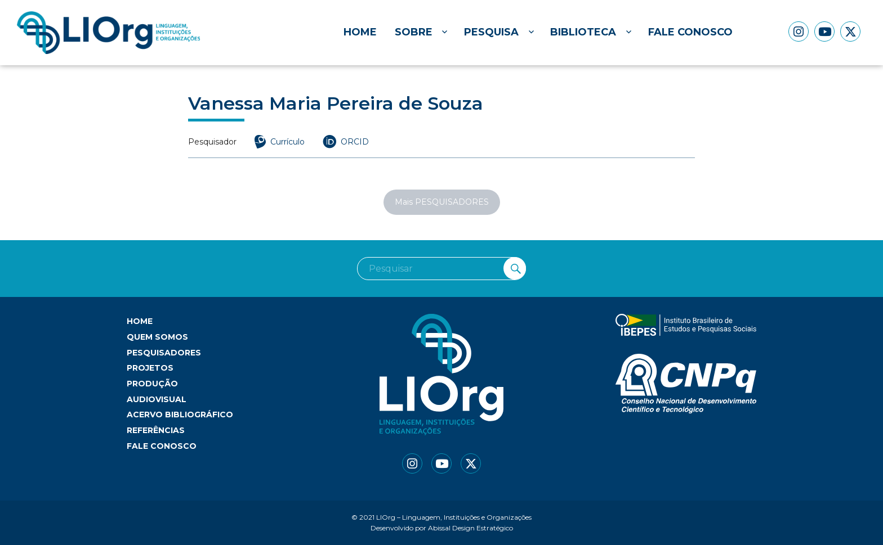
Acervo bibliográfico (180, 414)
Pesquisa (491, 32)
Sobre (413, 32)
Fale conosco (690, 32)
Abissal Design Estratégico (470, 528)
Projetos (150, 368)
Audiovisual (156, 399)
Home (360, 32)
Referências (156, 430)
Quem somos (157, 337)
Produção (152, 384)
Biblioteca (583, 32)
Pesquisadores (164, 353)
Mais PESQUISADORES (442, 202)
